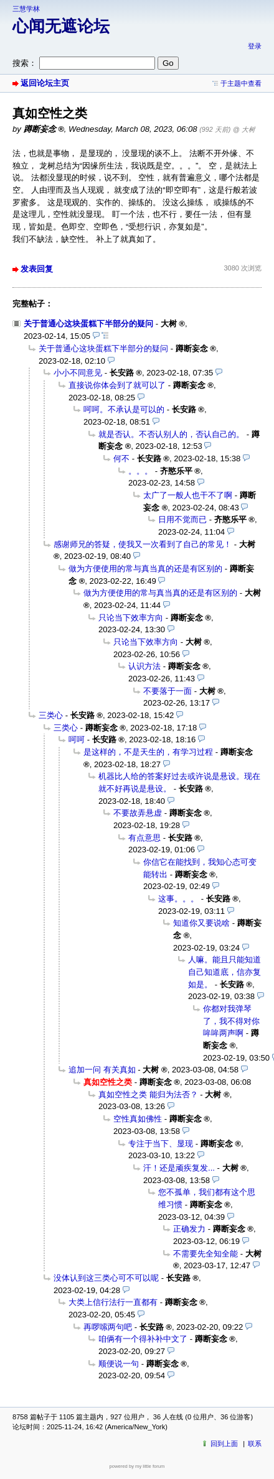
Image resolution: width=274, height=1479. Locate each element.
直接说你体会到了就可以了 (117, 385)
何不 (121, 458)
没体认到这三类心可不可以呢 (106, 1278)
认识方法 (144, 666)
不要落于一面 (167, 691)
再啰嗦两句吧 (107, 1327)
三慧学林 (26, 8)
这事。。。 (178, 898)
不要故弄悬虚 (137, 813)
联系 (255, 1443)
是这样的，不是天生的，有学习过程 (148, 752)
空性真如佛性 (137, 1118)
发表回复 (37, 269)
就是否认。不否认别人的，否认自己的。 (171, 434)
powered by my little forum (137, 1466)
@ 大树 (244, 129)
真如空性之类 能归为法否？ (148, 1094)
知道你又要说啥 (201, 923)
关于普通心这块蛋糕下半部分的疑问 (88, 323)
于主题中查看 (241, 83)
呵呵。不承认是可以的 (123, 409)
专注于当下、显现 (160, 1143)
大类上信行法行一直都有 (113, 1302)
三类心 (51, 715)
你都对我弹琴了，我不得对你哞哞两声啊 (231, 1021)
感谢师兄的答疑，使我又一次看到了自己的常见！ (143, 544)
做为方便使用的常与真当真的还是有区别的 (145, 568)
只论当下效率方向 (130, 617)
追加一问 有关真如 (102, 1069)
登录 (255, 46)
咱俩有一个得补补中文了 (142, 1338)
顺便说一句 (118, 1363)
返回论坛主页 (45, 83)
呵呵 (76, 739)
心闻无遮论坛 (61, 26)
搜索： (24, 63)
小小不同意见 (78, 372)
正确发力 (189, 1228)
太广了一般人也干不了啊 (187, 495)
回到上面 (224, 1443)
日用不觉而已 (182, 519)
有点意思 (144, 837)
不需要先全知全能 (205, 1253)
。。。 (140, 471)
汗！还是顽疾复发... (179, 1168)
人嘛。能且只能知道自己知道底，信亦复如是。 (224, 971)
